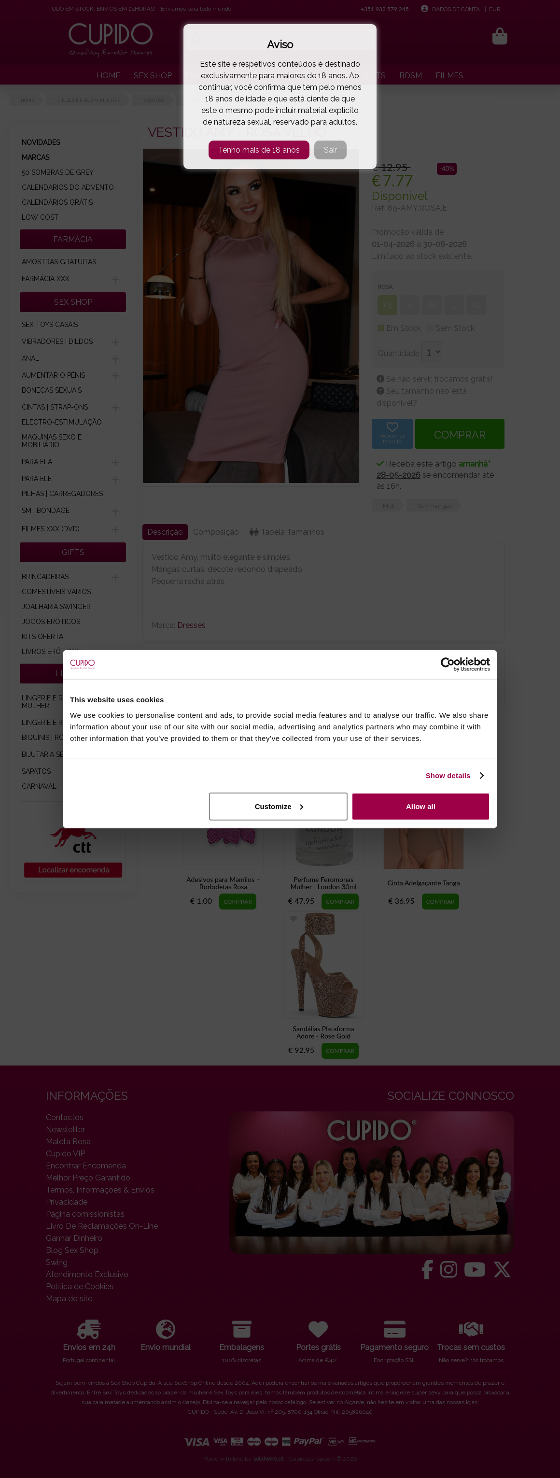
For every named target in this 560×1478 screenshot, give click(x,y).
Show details (448, 775)
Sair (330, 150)
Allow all (420, 806)
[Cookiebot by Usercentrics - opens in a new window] (448, 664)
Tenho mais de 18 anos (259, 150)
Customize (279, 806)
